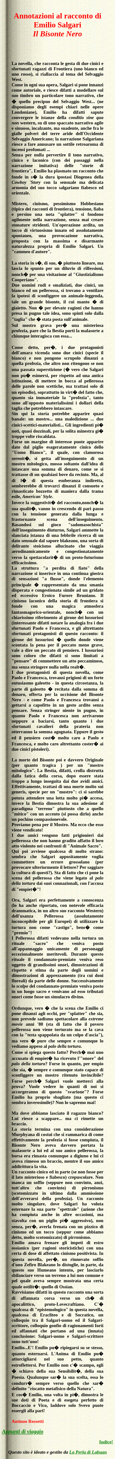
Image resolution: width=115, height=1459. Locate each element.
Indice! (106, 1441)
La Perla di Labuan (88, 1452)
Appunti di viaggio (22, 1431)
